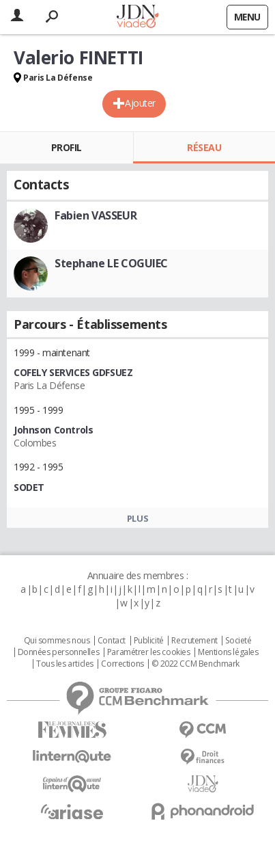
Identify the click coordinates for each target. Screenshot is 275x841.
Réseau (204, 147)
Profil (66, 147)
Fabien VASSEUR (95, 215)
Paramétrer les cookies (148, 652)
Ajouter (140, 102)
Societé (238, 640)
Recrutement (194, 640)
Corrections (122, 664)
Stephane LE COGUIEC (111, 263)
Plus (137, 518)
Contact (112, 640)
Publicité (149, 640)
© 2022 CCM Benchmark (195, 664)
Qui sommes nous (57, 640)
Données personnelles (59, 652)
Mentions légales (228, 652)
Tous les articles (64, 664)
